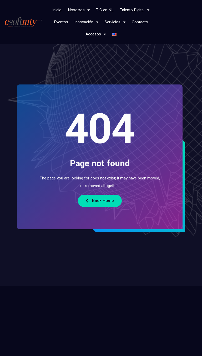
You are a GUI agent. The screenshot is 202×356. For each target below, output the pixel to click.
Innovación (86, 22)
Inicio (57, 10)
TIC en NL (105, 10)
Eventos (61, 22)
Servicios (115, 22)
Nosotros (79, 10)
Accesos (95, 34)
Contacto (140, 22)
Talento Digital (134, 10)
